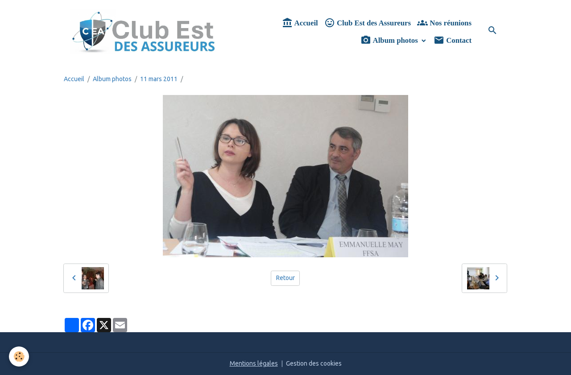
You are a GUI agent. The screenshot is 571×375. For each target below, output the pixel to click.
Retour (285, 277)
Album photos (390, 40)
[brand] (143, 31)
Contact (453, 40)
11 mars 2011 (159, 78)
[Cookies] (19, 356)
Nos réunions (444, 23)
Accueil (300, 23)
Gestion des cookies (314, 363)
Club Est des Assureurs (367, 23)
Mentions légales (254, 363)
